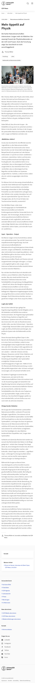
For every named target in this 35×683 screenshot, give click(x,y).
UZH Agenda (6, 591)
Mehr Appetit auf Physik (21, 13)
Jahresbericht (6, 594)
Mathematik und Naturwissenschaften (12, 60)
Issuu (4, 657)
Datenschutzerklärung (25, 680)
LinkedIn (5, 640)
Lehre (12, 56)
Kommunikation (7, 629)
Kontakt (10, 680)
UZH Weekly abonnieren (9, 613)
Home (2, 13)
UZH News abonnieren (9, 616)
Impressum (4, 680)
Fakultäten (6, 588)
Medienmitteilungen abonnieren (12, 619)
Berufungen (6, 600)
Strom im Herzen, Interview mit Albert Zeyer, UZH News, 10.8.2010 (17, 566)
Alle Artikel (9, 13)
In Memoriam (6, 603)
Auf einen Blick (7, 585)
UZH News (4, 8)
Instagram (6, 643)
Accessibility (16, 680)
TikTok (5, 650)
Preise (4, 597)
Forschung (5, 56)
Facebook (6, 647)
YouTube (5, 654)
